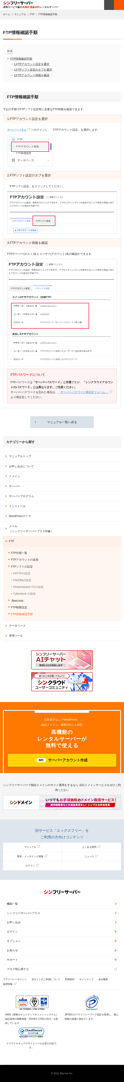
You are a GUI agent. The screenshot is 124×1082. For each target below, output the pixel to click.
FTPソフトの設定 (22, 566)
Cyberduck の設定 (24, 593)
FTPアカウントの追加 (24, 559)
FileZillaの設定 (22, 580)
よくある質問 (91, 847)
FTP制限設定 (19, 607)
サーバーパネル (17, 129)
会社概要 (103, 979)
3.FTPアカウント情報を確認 (31, 75)
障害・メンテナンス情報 (32, 856)
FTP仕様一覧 (19, 552)
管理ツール (16, 635)
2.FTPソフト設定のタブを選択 (33, 69)
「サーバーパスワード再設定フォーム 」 (83, 392)
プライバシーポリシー (15, 979)
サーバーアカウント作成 (62, 760)
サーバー (14, 486)
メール (31, 529)
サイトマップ (86, 979)
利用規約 (70, 979)
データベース (17, 625)
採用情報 (9, 984)
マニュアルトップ (20, 456)
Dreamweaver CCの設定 (28, 586)
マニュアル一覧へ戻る (62, 422)
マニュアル (32, 847)
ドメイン (14, 476)
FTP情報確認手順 (21, 58)
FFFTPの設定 (21, 573)
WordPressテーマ (20, 516)
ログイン (32, 865)
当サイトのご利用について (46, 979)
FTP (11, 541)
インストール (17, 506)
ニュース (91, 856)
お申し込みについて (21, 466)
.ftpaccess (17, 600)
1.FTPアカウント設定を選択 (31, 64)
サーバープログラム (21, 496)
